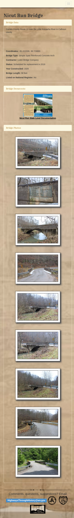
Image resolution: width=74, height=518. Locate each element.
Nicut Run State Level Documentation (38, 118)
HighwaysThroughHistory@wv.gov (26, 500)
